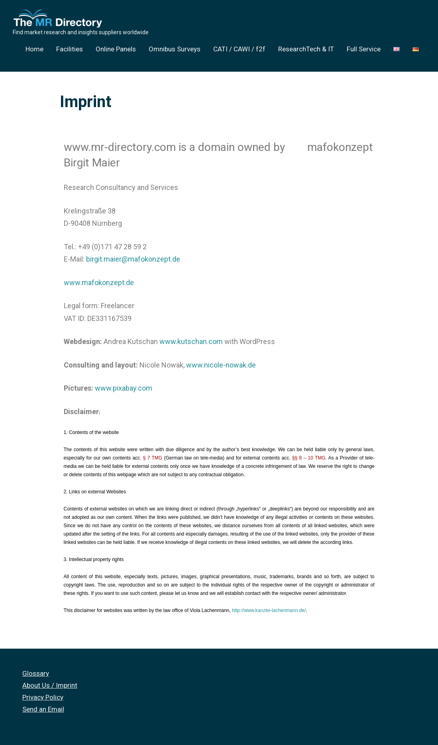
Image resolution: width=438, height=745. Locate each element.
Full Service (364, 49)
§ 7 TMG (152, 458)
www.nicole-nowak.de (221, 365)
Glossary (35, 673)
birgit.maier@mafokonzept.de (133, 259)
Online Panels (116, 49)
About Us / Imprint (49, 685)
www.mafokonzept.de (99, 282)
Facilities (69, 49)
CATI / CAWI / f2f (239, 49)
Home (34, 49)
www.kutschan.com (191, 341)
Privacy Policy (42, 697)
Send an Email (43, 709)
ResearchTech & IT (306, 49)
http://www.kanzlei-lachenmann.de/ (269, 610)
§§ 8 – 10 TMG (309, 458)
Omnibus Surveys (174, 49)
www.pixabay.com (123, 388)
